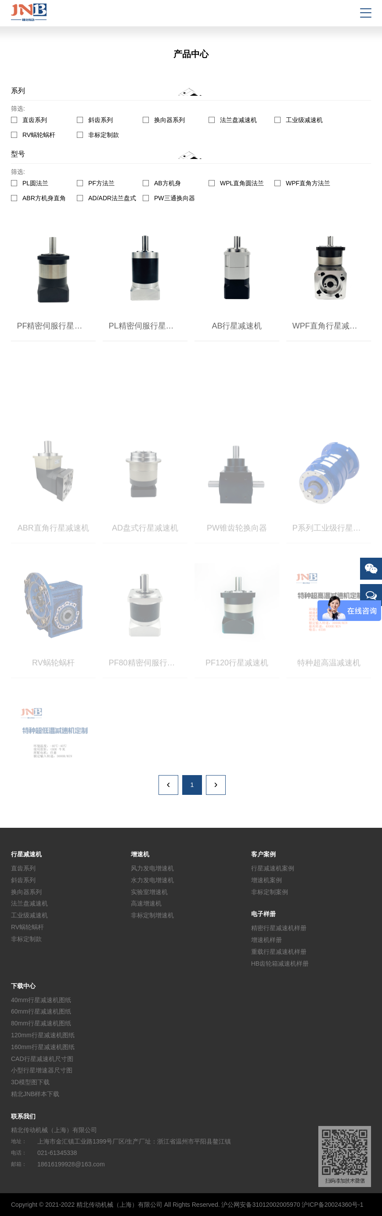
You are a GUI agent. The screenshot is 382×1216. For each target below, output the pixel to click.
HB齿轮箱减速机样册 (280, 963)
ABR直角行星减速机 (53, 550)
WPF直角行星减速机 (328, 325)
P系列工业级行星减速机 (331, 550)
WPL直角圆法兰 (242, 183)
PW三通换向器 (174, 198)
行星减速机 (26, 854)
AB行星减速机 (237, 325)
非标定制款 (103, 135)
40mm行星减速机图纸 (41, 999)
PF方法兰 (101, 183)
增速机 (140, 854)
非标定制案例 (269, 891)
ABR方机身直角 (44, 198)
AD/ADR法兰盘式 (112, 198)
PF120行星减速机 (236, 686)
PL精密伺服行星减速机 (148, 325)
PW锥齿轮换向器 (237, 550)
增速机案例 (266, 880)
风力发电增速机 (152, 868)
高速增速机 (146, 903)
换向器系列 (169, 119)
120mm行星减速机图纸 (43, 1035)
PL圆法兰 (35, 183)
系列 (18, 90)
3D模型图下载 (30, 1082)
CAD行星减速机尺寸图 (42, 1058)
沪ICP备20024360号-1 (332, 1204)
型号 (18, 154)
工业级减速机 (304, 119)
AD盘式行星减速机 (145, 550)
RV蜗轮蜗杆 (38, 135)
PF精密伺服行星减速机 (56, 325)
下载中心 (23, 985)
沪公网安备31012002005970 (260, 1204)
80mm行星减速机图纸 (41, 1023)
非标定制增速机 (152, 915)
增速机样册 (266, 939)
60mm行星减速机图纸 (41, 1011)
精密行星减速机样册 (278, 927)
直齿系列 (34, 119)
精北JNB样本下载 (35, 1093)
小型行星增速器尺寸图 (41, 1070)
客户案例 (263, 854)
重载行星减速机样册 (278, 951)
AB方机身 (167, 183)
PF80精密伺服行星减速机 (148, 686)
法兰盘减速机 (238, 119)
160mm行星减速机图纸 (43, 1046)
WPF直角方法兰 (308, 183)
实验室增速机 (149, 891)
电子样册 (263, 913)
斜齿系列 (100, 119)
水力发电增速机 (152, 880)
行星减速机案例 (272, 868)
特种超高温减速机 (328, 686)
